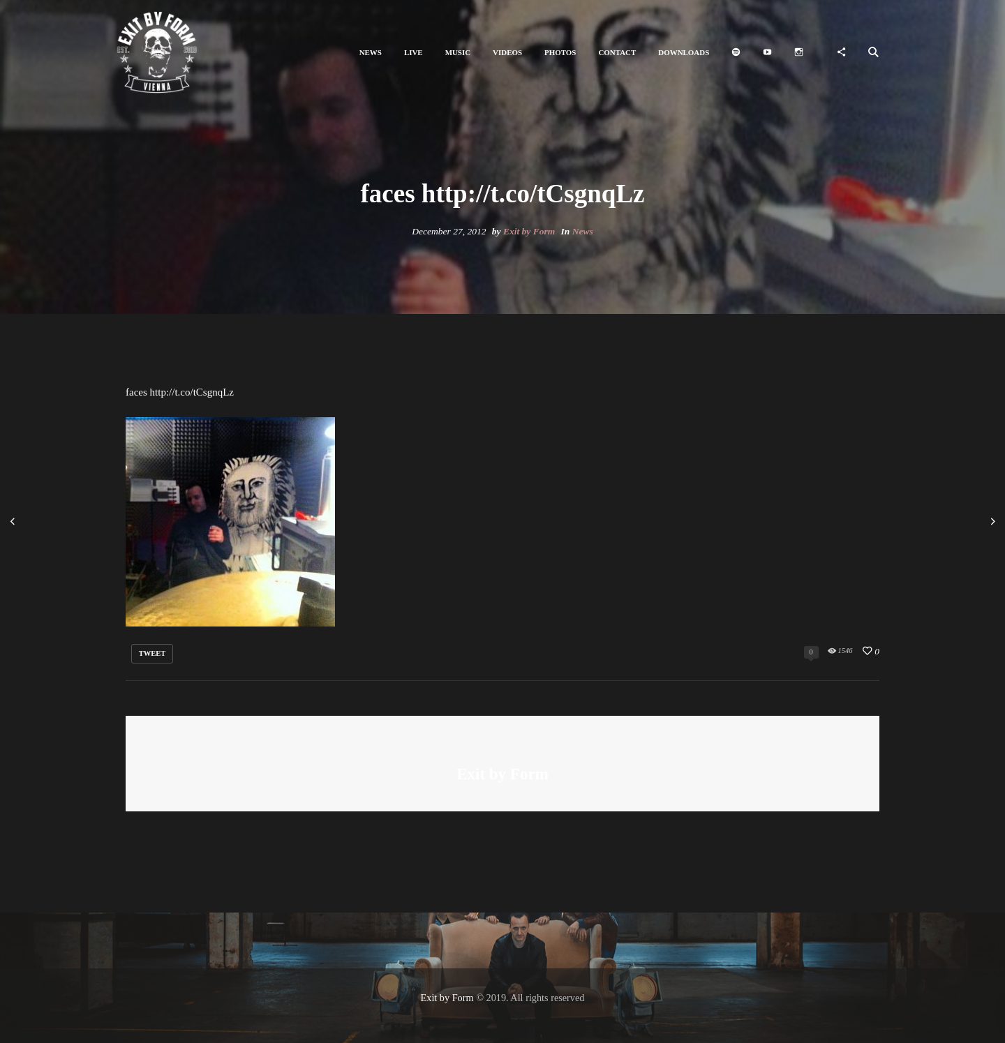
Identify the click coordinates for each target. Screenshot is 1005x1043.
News (582, 231)
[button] (370, 52)
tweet (152, 653)
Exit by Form (529, 231)
